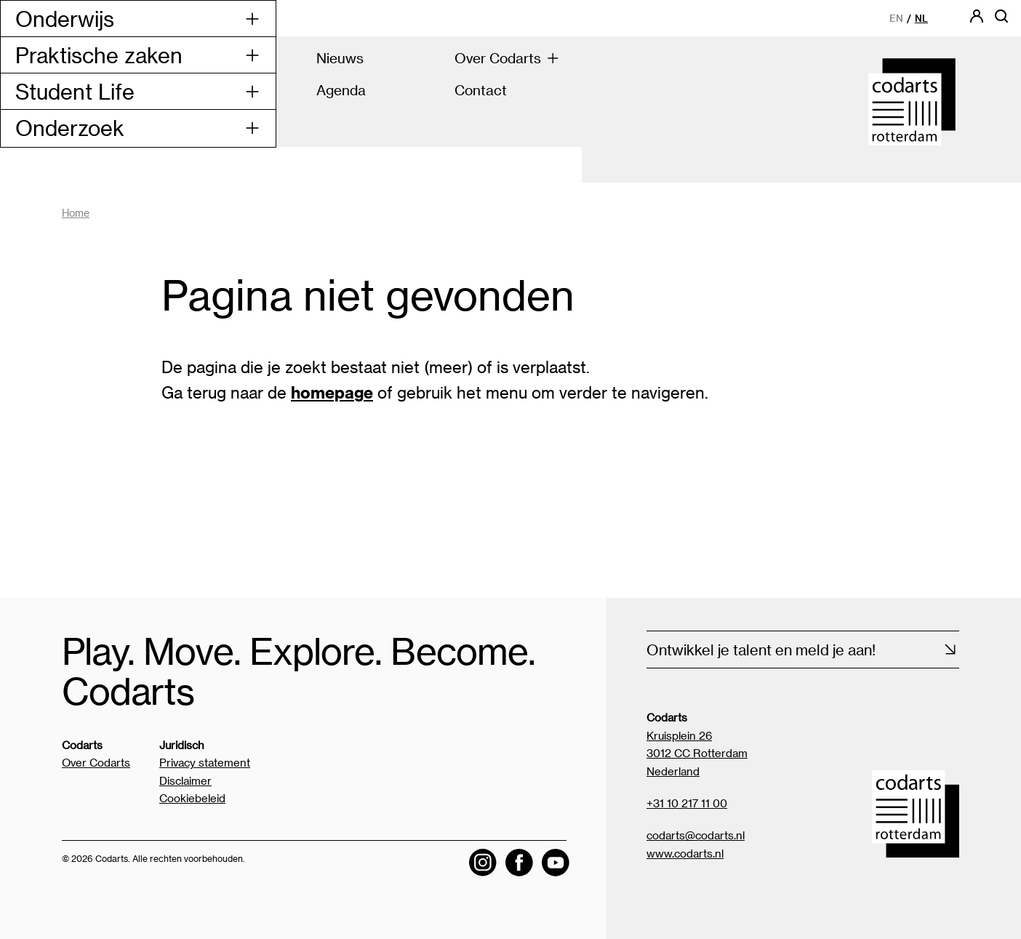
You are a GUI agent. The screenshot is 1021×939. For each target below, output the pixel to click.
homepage (332, 392)
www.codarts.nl (685, 853)
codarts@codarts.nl (695, 835)
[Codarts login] (976, 20)
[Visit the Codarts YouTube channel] (555, 862)
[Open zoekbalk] (1001, 20)
